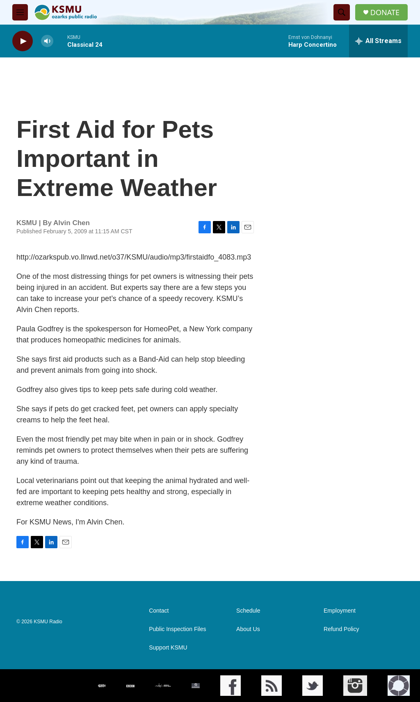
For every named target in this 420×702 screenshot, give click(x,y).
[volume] (47, 41)
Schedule (248, 611)
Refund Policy (341, 629)
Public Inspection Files (177, 629)
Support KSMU (168, 648)
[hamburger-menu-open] (20, 12)
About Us (248, 629)
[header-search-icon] (341, 12)
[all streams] (378, 41)
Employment (340, 611)
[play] (22, 41)
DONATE (384, 12)
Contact (159, 611)
